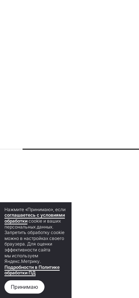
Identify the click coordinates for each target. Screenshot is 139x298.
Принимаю (24, 287)
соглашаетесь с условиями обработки (34, 218)
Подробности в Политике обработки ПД (32, 270)
